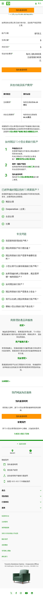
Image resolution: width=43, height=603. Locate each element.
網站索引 (5, 555)
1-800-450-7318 (21, 433)
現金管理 (22, 357)
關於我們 (5, 538)
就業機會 (5, 544)
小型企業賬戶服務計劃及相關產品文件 (23, 130)
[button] (21, 415)
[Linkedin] (32, 592)
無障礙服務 (5, 526)
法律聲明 (5, 380)
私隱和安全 (5, 515)
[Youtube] (26, 592)
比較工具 (31, 165)
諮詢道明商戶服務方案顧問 (16, 475)
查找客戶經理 (11, 469)
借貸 (21, 324)
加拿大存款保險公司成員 (10, 532)
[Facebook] (16, 592)
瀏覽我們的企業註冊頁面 (25, 158)
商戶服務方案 (21, 341)
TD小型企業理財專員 (25, 176)
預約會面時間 (11, 463)
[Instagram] (21, 592)
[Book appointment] (21, 10)
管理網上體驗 (6, 549)
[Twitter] (11, 592)
